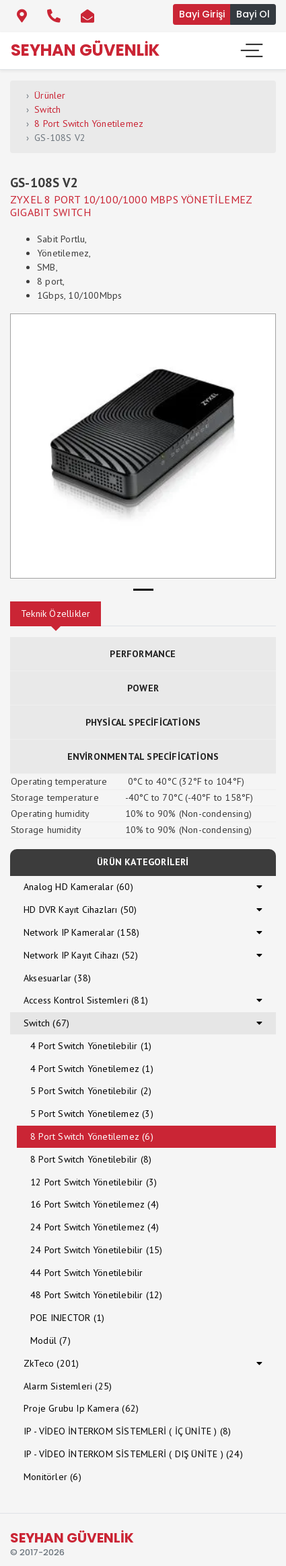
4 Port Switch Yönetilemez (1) (91, 1069)
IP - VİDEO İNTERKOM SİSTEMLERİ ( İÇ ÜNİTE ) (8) (127, 1431)
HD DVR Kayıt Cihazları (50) (80, 909)
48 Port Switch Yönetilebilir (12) (96, 1295)
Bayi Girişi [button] (202, 14)
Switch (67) (46, 1023)
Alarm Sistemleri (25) (68, 1386)
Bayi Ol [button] (253, 14)
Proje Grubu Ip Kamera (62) (81, 1408)
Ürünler (49, 95)
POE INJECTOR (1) (67, 1318)
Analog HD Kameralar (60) (78, 887)
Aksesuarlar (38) (57, 978)
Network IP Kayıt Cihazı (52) (81, 955)
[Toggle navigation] (250, 50)
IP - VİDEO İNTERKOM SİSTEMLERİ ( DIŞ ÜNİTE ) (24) (133, 1454)
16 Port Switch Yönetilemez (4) (94, 1204)
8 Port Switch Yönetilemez (88, 123)
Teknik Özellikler (55, 613)
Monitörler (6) (52, 1477)
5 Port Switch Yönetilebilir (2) (90, 1091)
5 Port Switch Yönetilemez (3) (91, 1114)
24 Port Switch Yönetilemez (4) (94, 1227)
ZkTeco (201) (51, 1363)
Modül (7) (50, 1340)
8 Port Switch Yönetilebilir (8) (90, 1159)
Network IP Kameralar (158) (81, 932)
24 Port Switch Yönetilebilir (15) (96, 1250)
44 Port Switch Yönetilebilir (86, 1273)
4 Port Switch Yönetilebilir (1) (90, 1046)
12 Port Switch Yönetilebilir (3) (93, 1182)
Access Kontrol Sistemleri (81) (86, 1000)
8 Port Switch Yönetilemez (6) (91, 1136)
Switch (47, 109)
